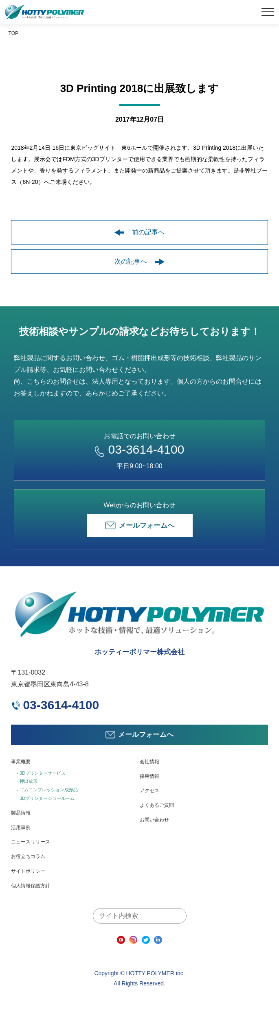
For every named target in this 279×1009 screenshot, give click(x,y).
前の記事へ (139, 232)
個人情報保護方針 (30, 886)
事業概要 (21, 761)
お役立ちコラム (28, 856)
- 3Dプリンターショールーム (46, 798)
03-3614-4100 (140, 449)
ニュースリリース (30, 842)
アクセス (149, 790)
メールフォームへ (139, 526)
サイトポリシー (28, 871)
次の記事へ (139, 261)
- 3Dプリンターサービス (41, 773)
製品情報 (21, 813)
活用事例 (21, 827)
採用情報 (149, 776)
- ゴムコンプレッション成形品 (47, 789)
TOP (13, 33)
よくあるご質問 (157, 805)
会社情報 (149, 761)
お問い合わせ (154, 820)
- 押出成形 (27, 781)
